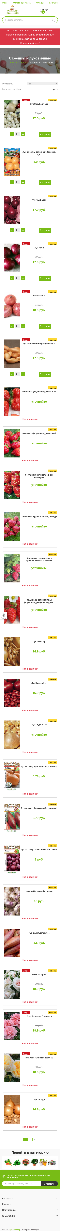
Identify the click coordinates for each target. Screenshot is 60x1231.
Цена (55, 89)
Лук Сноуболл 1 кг (39, 104)
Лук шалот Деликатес (39, 933)
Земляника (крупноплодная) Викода (39, 516)
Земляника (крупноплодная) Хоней (39, 433)
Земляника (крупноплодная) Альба (39, 392)
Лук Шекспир (39, 641)
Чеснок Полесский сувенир (39, 891)
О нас (4, 3)
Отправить (49, 1184)
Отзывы (39, 3)
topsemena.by (14, 1229)
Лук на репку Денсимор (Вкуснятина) (39, 766)
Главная (11, 62)
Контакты (53, 3)
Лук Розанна (39, 296)
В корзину (45, 134)
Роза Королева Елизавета (39, 1016)
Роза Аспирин (39, 974)
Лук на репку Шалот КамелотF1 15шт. (39, 849)
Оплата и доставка (21, 3)
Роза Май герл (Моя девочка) (39, 1058)
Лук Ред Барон (39, 200)
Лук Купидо (39, 1099)
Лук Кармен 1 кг (39, 683)
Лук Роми (39, 248)
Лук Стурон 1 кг (39, 725)
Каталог (22, 62)
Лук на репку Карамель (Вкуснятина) (39, 808)
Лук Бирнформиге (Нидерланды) (39, 344)
